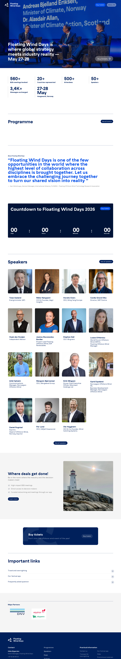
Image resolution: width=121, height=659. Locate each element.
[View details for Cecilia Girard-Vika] (101, 287)
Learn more (13, 499)
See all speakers (106, 261)
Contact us (83, 651)
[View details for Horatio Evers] (74, 287)
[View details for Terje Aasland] (20, 287)
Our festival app (102, 651)
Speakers (47, 651)
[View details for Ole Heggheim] (74, 417)
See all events (107, 121)
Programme (49, 647)
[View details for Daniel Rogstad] (20, 417)
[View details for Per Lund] (47, 417)
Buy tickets (87, 536)
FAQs (99, 654)
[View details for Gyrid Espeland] (101, 373)
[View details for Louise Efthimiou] (101, 328)
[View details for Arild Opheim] (20, 373)
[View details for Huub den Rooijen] (20, 328)
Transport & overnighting (84, 655)
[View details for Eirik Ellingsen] (74, 373)
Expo (46, 655)
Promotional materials (105, 657)
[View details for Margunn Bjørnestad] (47, 373)
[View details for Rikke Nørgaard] (47, 287)
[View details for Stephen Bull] (74, 328)
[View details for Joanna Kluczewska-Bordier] (47, 328)
